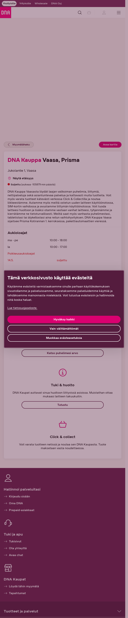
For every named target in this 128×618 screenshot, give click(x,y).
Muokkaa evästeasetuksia (64, 338)
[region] (64, 309)
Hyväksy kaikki (64, 319)
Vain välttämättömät (64, 328)
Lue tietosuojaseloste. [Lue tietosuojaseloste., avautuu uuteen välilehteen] (22, 308)
